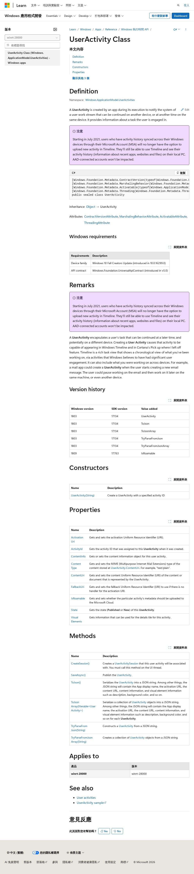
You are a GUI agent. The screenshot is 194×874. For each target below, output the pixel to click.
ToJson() (76, 682)
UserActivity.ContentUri (125, 568)
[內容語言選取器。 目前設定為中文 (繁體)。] (15, 853)
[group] (129, 187)
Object (90, 206)
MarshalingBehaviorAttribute (138, 216)
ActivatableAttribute (173, 216)
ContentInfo (78, 556)
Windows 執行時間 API (135, 29)
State (74, 610)
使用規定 (110, 862)
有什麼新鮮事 (160, 16)
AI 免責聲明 (12, 862)
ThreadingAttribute (97, 223)
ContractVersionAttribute (101, 216)
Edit (185, 109)
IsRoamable (78, 598)
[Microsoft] (7, 5)
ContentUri (77, 575)
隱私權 (67, 862)
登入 (186, 5)
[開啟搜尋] (178, 5)
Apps (98, 29)
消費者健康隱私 (87, 862)
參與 (55, 862)
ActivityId (76, 549)
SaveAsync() (78, 675)
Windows (85, 29)
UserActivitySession (126, 663)
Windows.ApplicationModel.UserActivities (110, 100)
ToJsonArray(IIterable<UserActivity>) (83, 706)
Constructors (80, 67)
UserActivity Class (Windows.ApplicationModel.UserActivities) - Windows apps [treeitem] (29, 58)
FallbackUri (77, 587)
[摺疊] (55, 29)
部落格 (41, 862)
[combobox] (32, 37)
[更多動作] (185, 29)
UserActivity (124, 675)
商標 (123, 862)
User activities (86, 797)
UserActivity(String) (82, 495)
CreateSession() (80, 663)
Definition (78, 56)
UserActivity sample (90, 802)
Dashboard (180, 16)
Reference (111, 29)
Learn (72, 29)
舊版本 (28, 862)
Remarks (77, 62)
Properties (78, 72)
